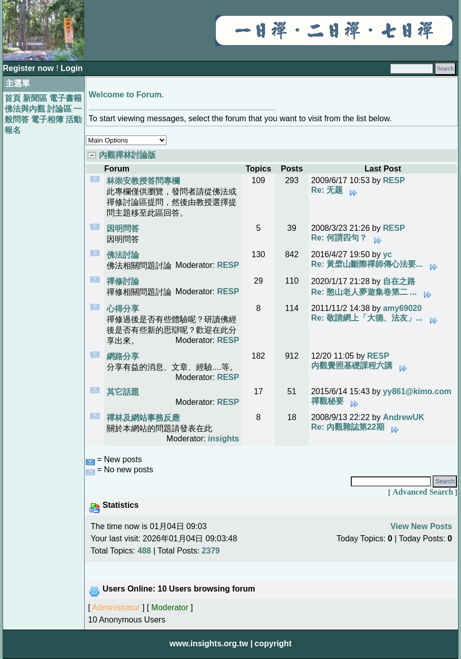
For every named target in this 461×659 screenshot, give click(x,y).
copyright (272, 643)
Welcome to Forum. (126, 94)
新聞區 (35, 98)
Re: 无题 (334, 190)
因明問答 (123, 228)
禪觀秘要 (334, 401)
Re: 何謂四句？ (346, 237)
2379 (211, 550)
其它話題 (123, 392)
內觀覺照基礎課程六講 (359, 365)
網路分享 (123, 356)
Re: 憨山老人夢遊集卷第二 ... (371, 292)
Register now (29, 68)
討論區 (59, 109)
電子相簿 (47, 119)
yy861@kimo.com (417, 391)
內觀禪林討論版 (127, 155)
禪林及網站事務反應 (143, 417)
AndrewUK (403, 417)
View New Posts (421, 526)
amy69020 (402, 308)
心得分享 (123, 308)
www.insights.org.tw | (211, 643)
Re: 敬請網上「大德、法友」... (374, 318)
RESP (394, 180)
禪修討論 (123, 281)
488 (144, 550)
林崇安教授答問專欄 (143, 181)
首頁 (13, 98)
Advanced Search (422, 492)
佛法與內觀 (25, 109)
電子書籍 (65, 98)
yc (387, 254)
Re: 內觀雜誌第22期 (355, 427)
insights (223, 438)
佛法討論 (123, 255)
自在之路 (399, 281)
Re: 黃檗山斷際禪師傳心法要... (374, 264)
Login (71, 68)
